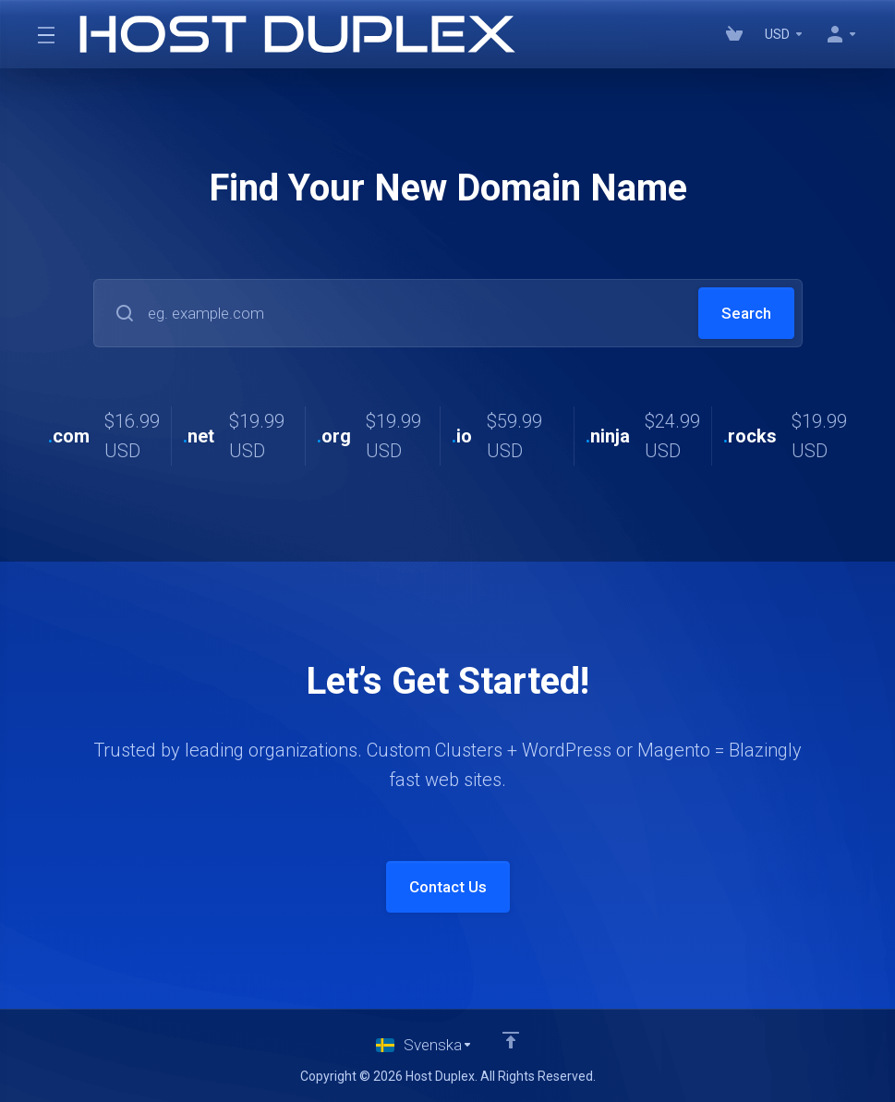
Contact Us (448, 887)
